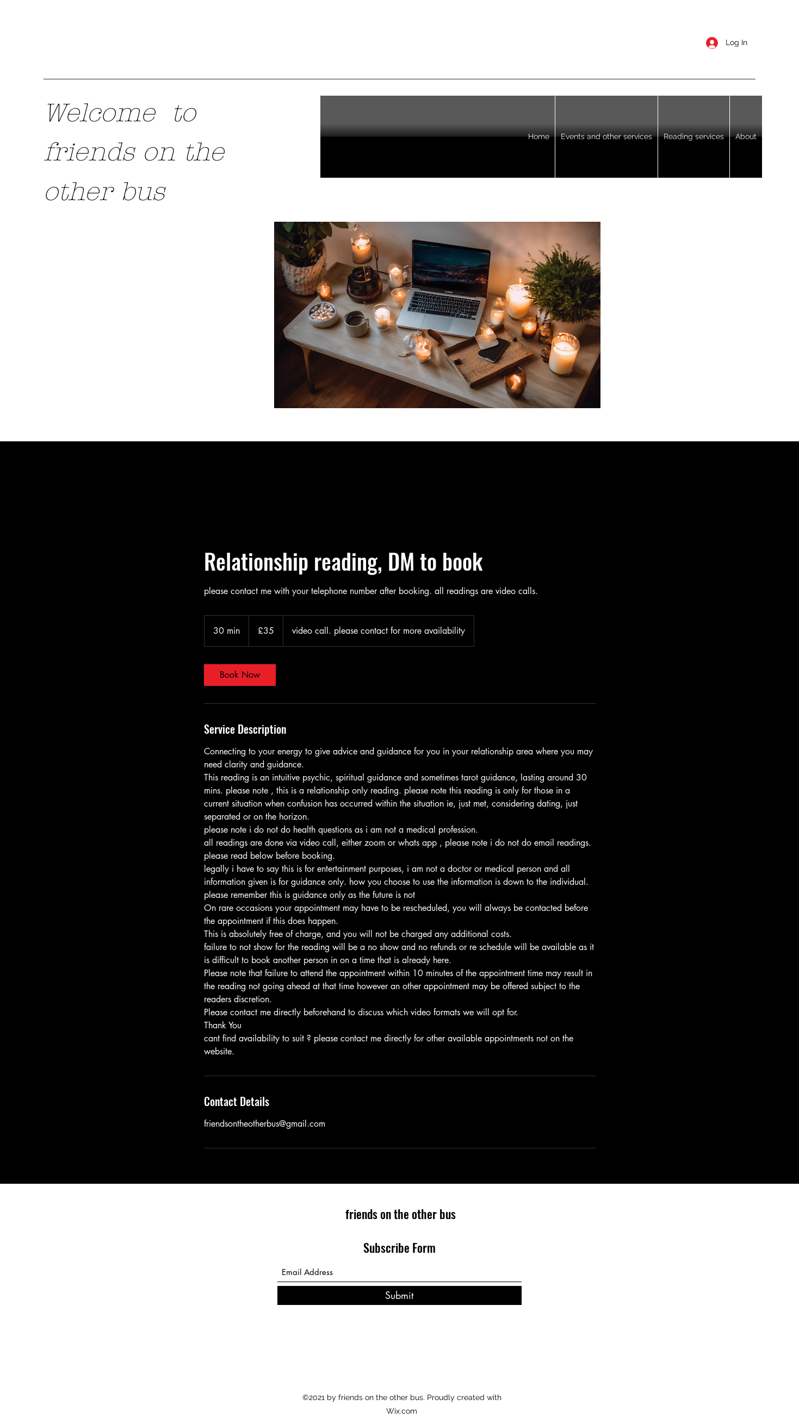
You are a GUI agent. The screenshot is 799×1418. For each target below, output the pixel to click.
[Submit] (399, 1295)
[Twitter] (399, 1362)
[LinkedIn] (416, 1362)
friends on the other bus (400, 1213)
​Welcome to (120, 113)
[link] (240, 675)
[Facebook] (383, 1362)
